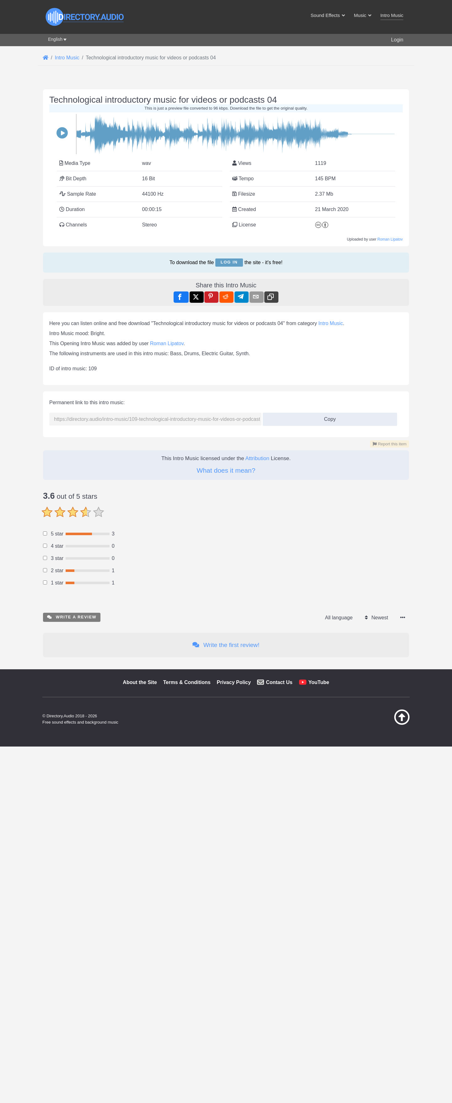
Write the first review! (225, 1001)
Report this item (389, 712)
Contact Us (279, 1038)
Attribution (257, 727)
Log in (229, 350)
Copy (328, 685)
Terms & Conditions (187, 1038)
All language (338, 974)
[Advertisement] (226, 132)
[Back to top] (386, 1080)
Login (397, 39)
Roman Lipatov (390, 327)
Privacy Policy (234, 1038)
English (55, 39)
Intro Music (330, 592)
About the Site (140, 1038)
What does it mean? (226, 738)
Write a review (71, 973)
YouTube (319, 1038)
